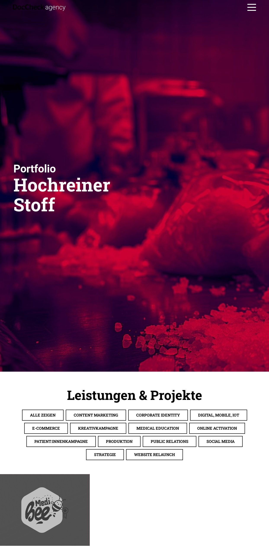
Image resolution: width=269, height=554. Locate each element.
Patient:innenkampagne (61, 500)
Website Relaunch (154, 513)
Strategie (105, 513)
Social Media (221, 500)
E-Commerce (46, 487)
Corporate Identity (158, 474)
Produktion (119, 500)
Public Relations (169, 500)
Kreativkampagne (98, 487)
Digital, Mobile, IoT (218, 474)
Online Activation (217, 487)
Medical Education (157, 487)
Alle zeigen (43, 474)
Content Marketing (96, 474)
